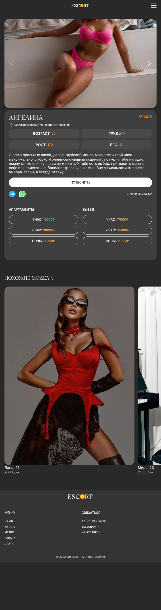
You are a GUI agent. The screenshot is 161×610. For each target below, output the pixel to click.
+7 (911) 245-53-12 (94, 521)
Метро (9, 532)
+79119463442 (139, 194)
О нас (8, 521)
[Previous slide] (11, 63)
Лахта (9, 543)
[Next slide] (149, 63)
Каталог (10, 526)
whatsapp (89, 532)
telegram (89, 526)
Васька (9, 538)
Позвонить (80, 182)
